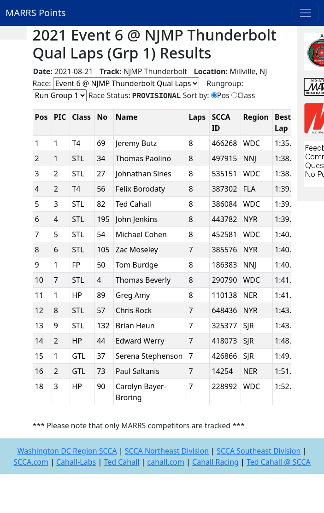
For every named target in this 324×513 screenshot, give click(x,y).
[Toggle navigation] (305, 13)
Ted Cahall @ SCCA (279, 462)
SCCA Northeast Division (167, 451)
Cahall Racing (215, 462)
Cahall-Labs (76, 462)
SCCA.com (30, 462)
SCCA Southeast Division (258, 451)
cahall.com (165, 462)
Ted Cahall (121, 462)
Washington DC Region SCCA (67, 451)
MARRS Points (36, 12)
